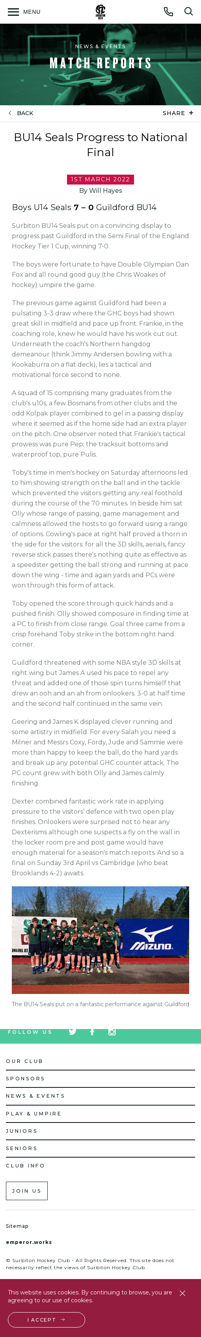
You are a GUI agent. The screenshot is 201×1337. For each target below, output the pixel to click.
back (25, 113)
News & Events (35, 1096)
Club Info (26, 1166)
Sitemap (17, 1226)
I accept (42, 1320)
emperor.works (29, 1242)
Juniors (21, 1131)
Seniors (21, 1148)
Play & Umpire (34, 1114)
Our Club (25, 1061)
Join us (26, 1191)
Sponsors (25, 1079)
